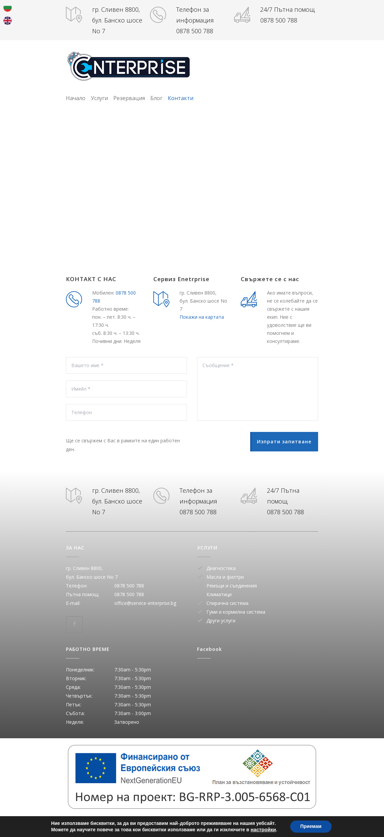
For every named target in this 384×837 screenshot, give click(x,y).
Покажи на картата (202, 317)
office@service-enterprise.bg (145, 603)
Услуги (99, 98)
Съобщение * (257, 389)
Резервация (129, 98)
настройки (263, 830)
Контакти (180, 98)
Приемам (310, 826)
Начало (75, 98)
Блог (156, 98)
